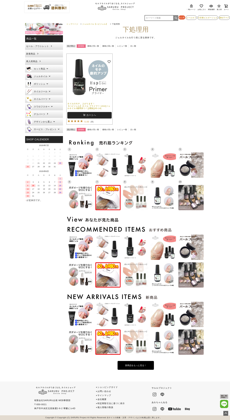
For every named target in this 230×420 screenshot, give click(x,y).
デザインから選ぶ (39, 122)
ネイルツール (37, 91)
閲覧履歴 (211, 7)
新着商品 (30, 54)
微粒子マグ (224, 18)
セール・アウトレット (37, 46)
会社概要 (102, 399)
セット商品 (35, 69)
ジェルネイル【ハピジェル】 (95, 24)
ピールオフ (191, 18)
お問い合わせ (104, 391)
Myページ (192, 7)
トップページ (72, 24)
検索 (176, 18)
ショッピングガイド (107, 387)
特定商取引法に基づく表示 (111, 403)
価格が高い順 (108, 46)
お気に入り (202, 7)
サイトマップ (104, 395)
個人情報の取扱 (105, 407)
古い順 (133, 46)
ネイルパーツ (37, 99)
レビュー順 (122, 46)
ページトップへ (225, 413)
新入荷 (219, 7)
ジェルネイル (37, 76)
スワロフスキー (38, 106)
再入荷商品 (32, 61)
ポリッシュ (35, 84)
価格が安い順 (93, 46)
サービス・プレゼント (41, 129)
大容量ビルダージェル (208, 18)
